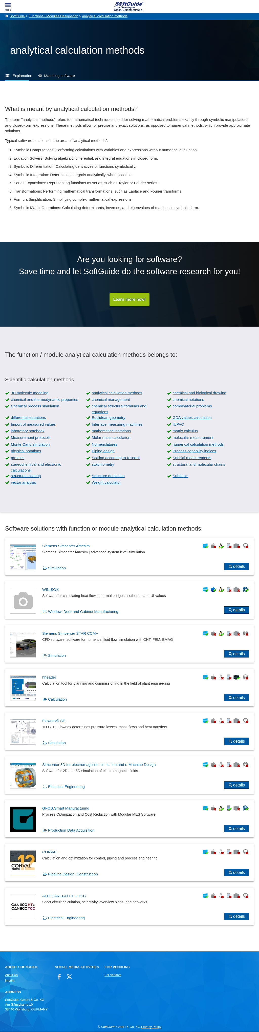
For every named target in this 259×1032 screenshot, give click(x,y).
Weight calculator (106, 482)
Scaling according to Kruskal (116, 458)
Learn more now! (129, 299)
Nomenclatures (104, 444)
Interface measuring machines (117, 424)
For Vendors (113, 975)
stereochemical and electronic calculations (36, 467)
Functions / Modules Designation (53, 16)
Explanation (22, 75)
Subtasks (180, 476)
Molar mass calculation (111, 438)
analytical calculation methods (104, 16)
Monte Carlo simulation (30, 444)
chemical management (111, 399)
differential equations (28, 418)
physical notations (26, 451)
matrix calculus (185, 431)
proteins (17, 458)
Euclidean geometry (108, 418)
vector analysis (23, 482)
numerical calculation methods (198, 444)
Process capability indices (194, 451)
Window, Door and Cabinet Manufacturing (83, 612)
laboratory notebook (28, 431)
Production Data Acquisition (71, 830)
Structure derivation (108, 476)
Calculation (57, 699)
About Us (11, 975)
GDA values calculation (192, 418)
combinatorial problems (192, 406)
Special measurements (192, 458)
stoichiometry (103, 464)
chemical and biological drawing (199, 393)
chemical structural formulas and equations (119, 409)
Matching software (59, 75)
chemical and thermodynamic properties (44, 399)
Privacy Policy (151, 1027)
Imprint (9, 981)
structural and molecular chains (199, 464)
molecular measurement (193, 438)
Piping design (103, 451)
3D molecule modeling (29, 393)
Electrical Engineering (66, 786)
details (239, 566)
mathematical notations (111, 431)
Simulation (57, 568)
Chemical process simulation (35, 406)
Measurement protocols (31, 438)
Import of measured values (33, 424)
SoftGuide (17, 16)
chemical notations (188, 399)
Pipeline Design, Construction (73, 874)
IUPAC (178, 424)
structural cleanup (26, 476)
